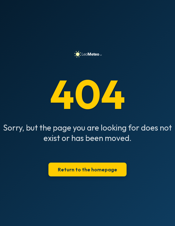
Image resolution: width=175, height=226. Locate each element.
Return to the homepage (87, 169)
